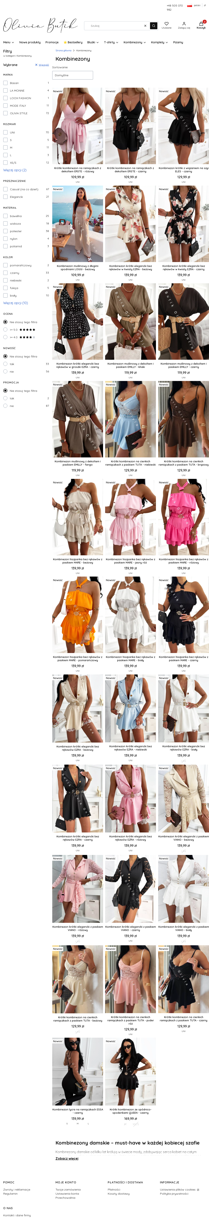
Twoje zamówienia (68, 1189)
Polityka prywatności (174, 1193)
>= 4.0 (23, 337)
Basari (14, 83)
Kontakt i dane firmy (17, 1215)
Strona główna (63, 50)
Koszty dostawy (119, 1193)
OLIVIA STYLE (19, 113)
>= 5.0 (23, 330)
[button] (153, 25)
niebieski (15, 280)
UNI (12, 132)
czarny (14, 273)
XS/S (13, 163)
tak (12, 364)
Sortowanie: (60, 67)
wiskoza (15, 223)
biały (13, 295)
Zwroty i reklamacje (16, 1189)
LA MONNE (17, 90)
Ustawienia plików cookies (178, 1189)
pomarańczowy (20, 265)
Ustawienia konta (67, 1193)
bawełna (16, 216)
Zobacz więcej (67, 1158)
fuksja (14, 288)
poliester (16, 231)
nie (12, 371)
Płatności (114, 1189)
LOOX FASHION (20, 98)
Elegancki (16, 197)
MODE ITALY (18, 106)
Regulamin (10, 1193)
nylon (13, 239)
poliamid (16, 246)
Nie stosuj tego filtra (23, 322)
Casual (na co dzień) (24, 189)
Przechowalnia (65, 1198)
